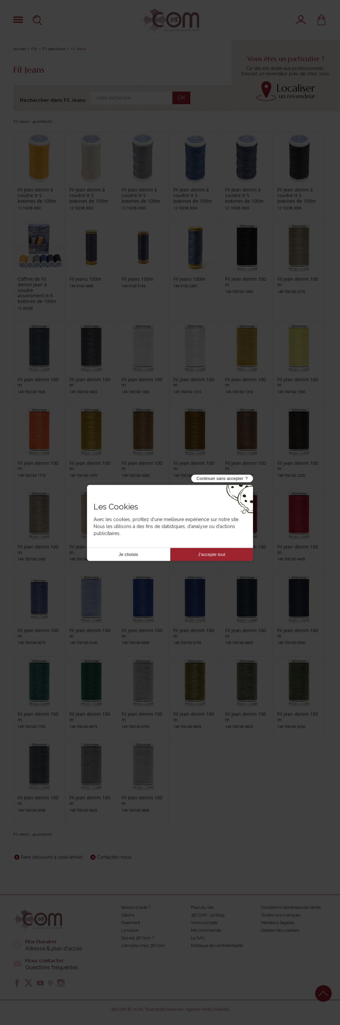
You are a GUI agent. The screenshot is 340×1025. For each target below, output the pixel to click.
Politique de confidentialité (217, 945)
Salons (127, 915)
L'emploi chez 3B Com (143, 945)
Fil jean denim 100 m (245, 282)
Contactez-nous (114, 857)
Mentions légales (277, 922)
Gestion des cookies (280, 930)
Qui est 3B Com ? (137, 938)
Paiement (130, 922)
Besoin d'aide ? (135, 907)
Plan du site (202, 907)
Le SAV (198, 938)
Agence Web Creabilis (207, 1009)
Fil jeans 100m (85, 279)
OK (181, 98)
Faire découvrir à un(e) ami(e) (52, 857)
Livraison (130, 930)
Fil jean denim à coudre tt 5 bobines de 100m (37, 195)
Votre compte (204, 922)
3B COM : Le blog (207, 915)
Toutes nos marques (280, 915)
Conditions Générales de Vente (291, 907)
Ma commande (206, 930)
